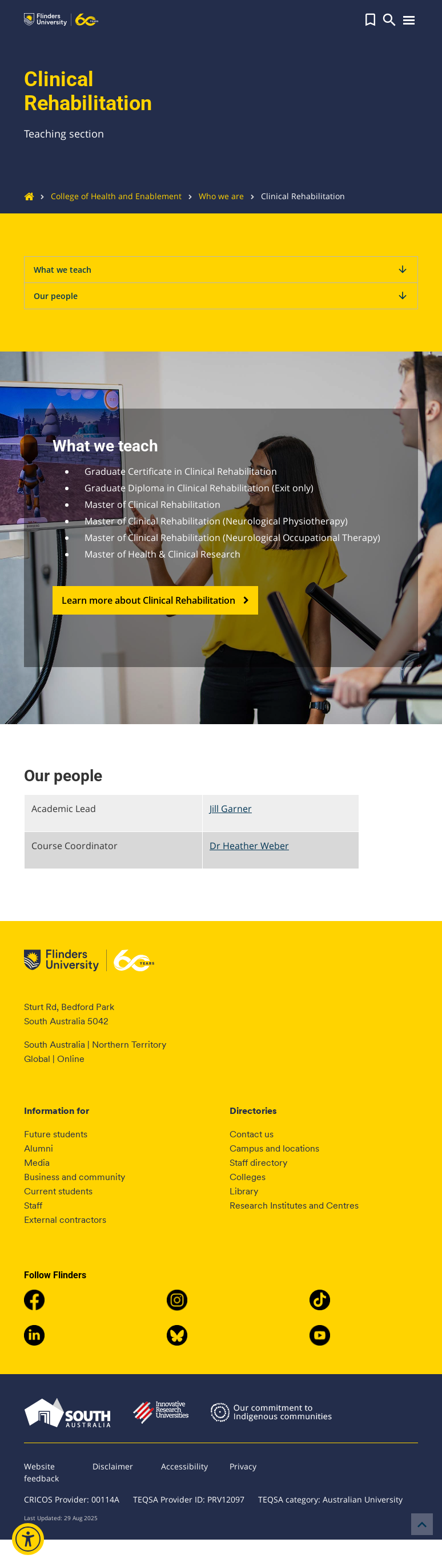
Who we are (213, 196)
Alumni (38, 1148)
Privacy (243, 1466)
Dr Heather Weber (249, 845)
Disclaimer (113, 1466)
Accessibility (184, 1466)
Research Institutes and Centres (294, 1205)
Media (37, 1162)
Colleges (248, 1177)
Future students (55, 1134)
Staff (33, 1205)
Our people (221, 295)
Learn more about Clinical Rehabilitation (155, 600)
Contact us (252, 1134)
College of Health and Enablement (108, 196)
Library (244, 1191)
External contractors (65, 1219)
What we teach (221, 269)
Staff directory (258, 1162)
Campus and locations (274, 1148)
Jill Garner (231, 808)
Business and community (74, 1177)
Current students (58, 1191)
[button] (370, 20)
